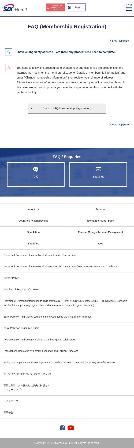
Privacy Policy (11, 278)
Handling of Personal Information (21, 289)
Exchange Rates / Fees (100, 220)
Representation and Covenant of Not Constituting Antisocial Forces (39, 339)
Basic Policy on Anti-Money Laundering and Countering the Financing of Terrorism (47, 316)
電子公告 (8, 412)
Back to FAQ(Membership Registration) (67, 108)
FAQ (36, 172)
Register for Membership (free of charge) (57, 7)
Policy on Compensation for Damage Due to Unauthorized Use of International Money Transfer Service (59, 362)
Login (77, 7)
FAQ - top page (120, 40)
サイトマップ (10, 401)
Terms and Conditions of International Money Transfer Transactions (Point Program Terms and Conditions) (60, 266)
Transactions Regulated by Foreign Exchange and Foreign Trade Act (40, 351)
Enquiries (98, 172)
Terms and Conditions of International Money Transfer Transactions (39, 255)
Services (100, 209)
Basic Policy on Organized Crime (21, 328)
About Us (33, 209)
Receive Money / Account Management (100, 232)
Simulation (33, 232)
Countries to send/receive (33, 220)
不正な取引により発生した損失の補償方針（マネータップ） (26, 387)
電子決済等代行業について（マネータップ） (27, 373)
